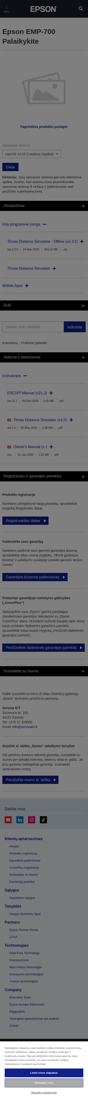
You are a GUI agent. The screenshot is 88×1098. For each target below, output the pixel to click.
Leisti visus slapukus (44, 1072)
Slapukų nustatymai (44, 1092)
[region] (44, 1069)
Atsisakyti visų (44, 1082)
